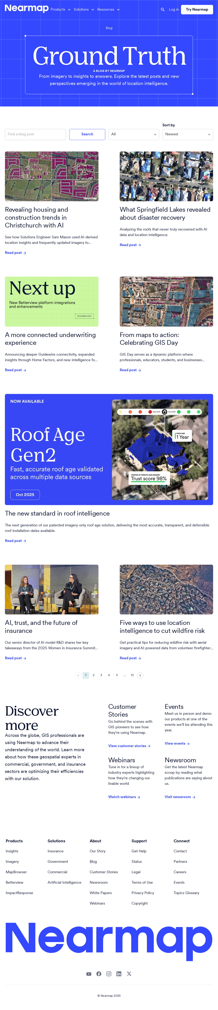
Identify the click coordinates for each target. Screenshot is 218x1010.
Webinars (97, 904)
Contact (180, 851)
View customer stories (129, 746)
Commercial (57, 872)
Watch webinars (124, 797)
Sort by (169, 125)
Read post (16, 253)
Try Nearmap (197, 10)
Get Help (139, 851)
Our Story (97, 851)
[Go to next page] (140, 675)
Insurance (56, 851)
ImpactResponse (19, 893)
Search (87, 134)
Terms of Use (142, 883)
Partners (180, 862)
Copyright (140, 904)
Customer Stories (104, 872)
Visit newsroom (180, 797)
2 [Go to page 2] (93, 675)
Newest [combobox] (171, 134)
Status (137, 862)
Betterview (14, 883)
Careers (180, 872)
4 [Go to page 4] (109, 675)
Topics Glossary (186, 893)
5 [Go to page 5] (117, 675)
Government (58, 862)
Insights (12, 851)
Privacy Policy (143, 893)
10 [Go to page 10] (132, 675)
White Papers (101, 893)
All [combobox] (113, 134)
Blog (109, 28)
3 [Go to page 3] (101, 675)
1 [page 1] (86, 675)
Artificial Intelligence (64, 883)
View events (177, 744)
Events (179, 883)
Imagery (12, 862)
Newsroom (99, 883)
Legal (136, 872)
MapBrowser (16, 872)
